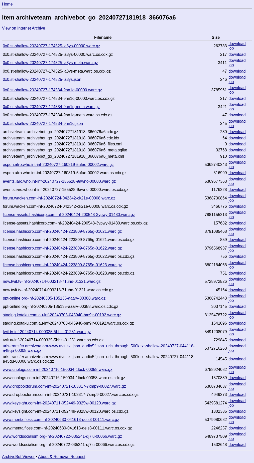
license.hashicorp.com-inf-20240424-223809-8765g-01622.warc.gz (62, 248)
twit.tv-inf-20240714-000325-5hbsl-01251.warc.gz (47, 332)
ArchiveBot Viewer (18, 456)
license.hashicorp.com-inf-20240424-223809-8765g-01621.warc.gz (62, 231)
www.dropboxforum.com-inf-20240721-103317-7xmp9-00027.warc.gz (64, 386)
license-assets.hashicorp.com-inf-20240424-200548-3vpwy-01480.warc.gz (69, 214)
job (231, 48)
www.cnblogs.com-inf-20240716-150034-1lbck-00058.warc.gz (57, 369)
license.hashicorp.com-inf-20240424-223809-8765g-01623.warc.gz (62, 265)
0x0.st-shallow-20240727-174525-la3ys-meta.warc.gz (50, 63)
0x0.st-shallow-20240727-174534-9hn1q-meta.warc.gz (51, 107)
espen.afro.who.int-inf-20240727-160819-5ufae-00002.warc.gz (58, 164)
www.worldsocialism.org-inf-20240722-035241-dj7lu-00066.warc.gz (62, 436)
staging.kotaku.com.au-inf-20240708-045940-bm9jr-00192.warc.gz (62, 315)
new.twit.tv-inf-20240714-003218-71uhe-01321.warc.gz (51, 281)
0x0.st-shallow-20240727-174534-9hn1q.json (43, 123)
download (237, 44)
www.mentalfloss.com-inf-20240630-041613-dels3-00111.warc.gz (61, 419)
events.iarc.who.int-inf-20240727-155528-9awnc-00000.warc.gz (59, 181)
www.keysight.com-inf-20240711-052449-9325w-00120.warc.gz (59, 403)
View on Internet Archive (23, 28)
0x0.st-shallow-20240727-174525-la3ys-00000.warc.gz (51, 46)
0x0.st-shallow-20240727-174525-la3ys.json (42, 79)
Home (7, 4)
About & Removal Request (61, 456)
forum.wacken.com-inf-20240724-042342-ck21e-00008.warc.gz (59, 198)
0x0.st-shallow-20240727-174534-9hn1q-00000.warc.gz (52, 90)
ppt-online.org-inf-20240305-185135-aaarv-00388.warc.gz (54, 298)
